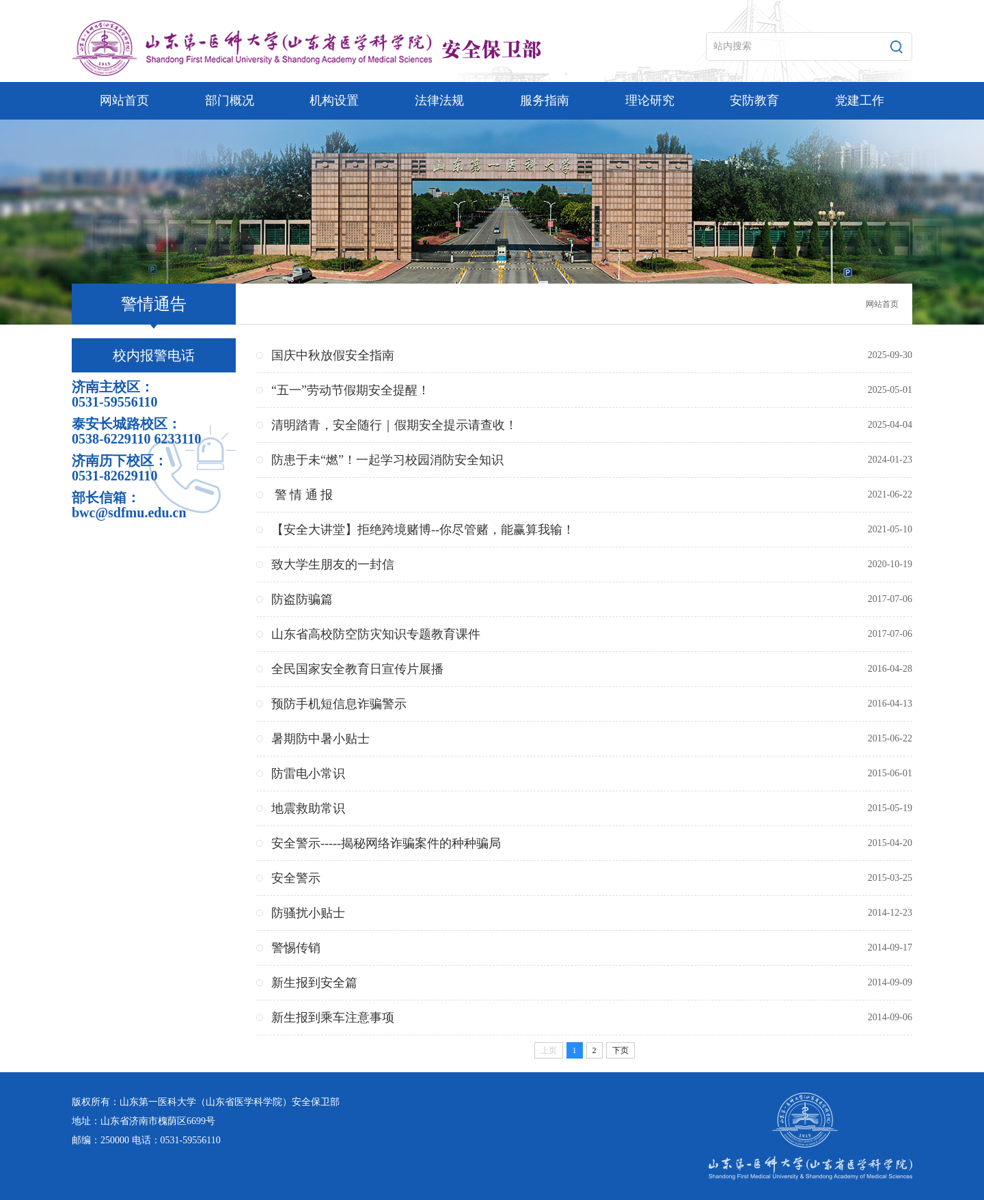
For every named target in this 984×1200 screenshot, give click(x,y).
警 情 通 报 (302, 495)
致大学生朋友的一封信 (332, 564)
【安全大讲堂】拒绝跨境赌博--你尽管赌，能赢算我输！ (423, 529)
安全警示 (295, 878)
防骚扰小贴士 (308, 913)
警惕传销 (295, 948)
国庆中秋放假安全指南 (332, 355)
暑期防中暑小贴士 (320, 739)
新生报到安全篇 (314, 983)
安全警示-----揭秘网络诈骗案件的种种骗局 (386, 843)
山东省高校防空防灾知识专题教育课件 (375, 634)
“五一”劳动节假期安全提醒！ (350, 390)
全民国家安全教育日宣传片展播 (357, 669)
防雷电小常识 (308, 773)
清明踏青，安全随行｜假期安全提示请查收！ (394, 425)
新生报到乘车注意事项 (332, 1017)
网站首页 (882, 304)
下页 (620, 1050)
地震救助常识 (308, 808)
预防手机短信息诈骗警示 (339, 704)
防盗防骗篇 (302, 599)
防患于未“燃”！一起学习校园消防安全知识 (387, 460)
